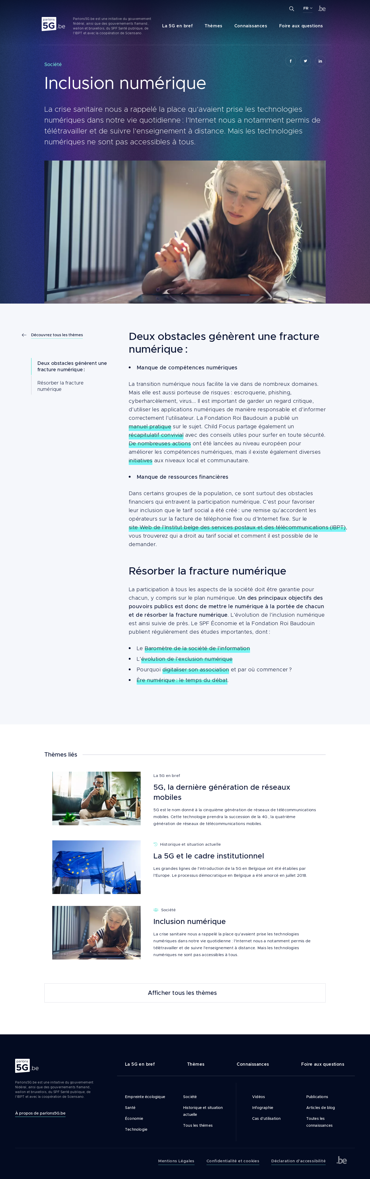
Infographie (262, 1107)
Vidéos (258, 1096)
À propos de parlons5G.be (40, 1113)
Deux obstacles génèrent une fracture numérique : (72, 366)
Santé (130, 1107)
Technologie (136, 1129)
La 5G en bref (177, 26)
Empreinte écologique (145, 1096)
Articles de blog (320, 1107)
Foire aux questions (301, 26)
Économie (134, 1118)
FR (305, 8)
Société (190, 1096)
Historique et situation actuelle (203, 1111)
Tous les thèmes (198, 1125)
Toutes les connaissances (319, 1122)
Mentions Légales (176, 1161)
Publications (317, 1096)
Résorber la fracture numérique (60, 386)
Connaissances (250, 26)
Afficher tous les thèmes (182, 993)
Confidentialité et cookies (232, 1161)
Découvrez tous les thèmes (57, 334)
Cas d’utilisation (266, 1118)
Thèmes (213, 26)
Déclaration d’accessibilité (298, 1161)
